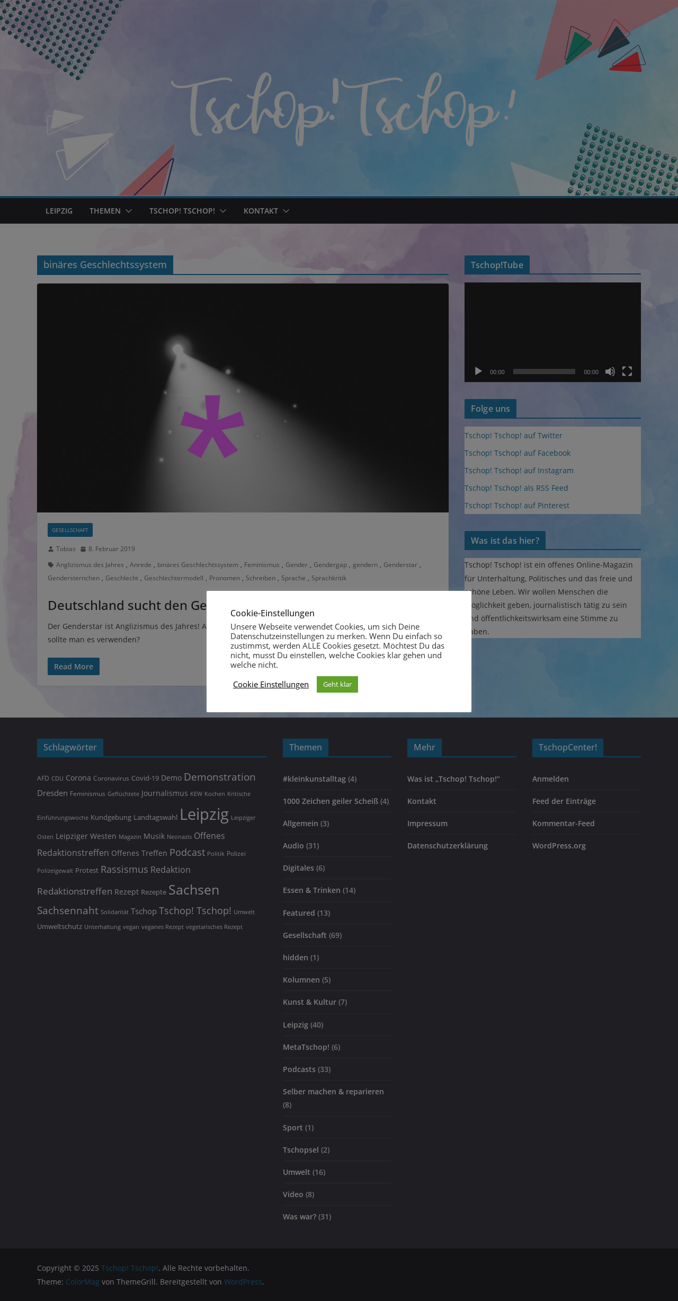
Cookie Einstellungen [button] (271, 684)
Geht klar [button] (337, 684)
